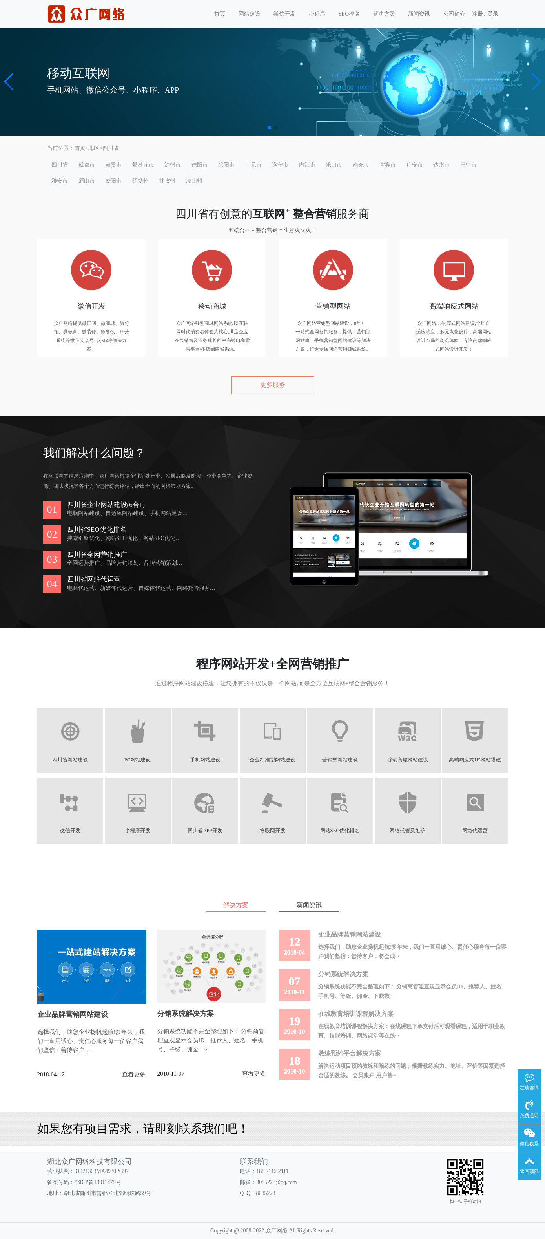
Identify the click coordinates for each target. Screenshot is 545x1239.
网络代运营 (475, 830)
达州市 (441, 165)
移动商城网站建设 (407, 760)
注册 (477, 14)
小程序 (317, 14)
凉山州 (194, 181)
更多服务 (272, 384)
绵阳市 (226, 165)
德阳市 (199, 165)
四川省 (110, 148)
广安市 (414, 165)
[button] (9, 81)
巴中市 (468, 165)
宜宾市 (387, 165)
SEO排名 (349, 14)
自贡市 (113, 165)
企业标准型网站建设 (272, 760)
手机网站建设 (205, 760)
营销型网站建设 (340, 760)
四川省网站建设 (70, 760)
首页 (219, 14)
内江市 (307, 165)
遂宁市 (280, 165)
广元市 (253, 165)
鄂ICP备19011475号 (98, 1182)
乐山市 (334, 165)
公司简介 (454, 14)
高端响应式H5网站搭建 (475, 760)
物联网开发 (272, 830)
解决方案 (384, 14)
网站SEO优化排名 (340, 830)
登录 (492, 14)
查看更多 (134, 1075)
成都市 (86, 165)
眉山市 (86, 181)
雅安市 (59, 181)
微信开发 (284, 14)
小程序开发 (137, 830)
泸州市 (172, 165)
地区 (93, 148)
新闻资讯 (419, 14)
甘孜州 (167, 181)
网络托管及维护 (407, 830)
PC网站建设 (137, 760)
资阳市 (113, 181)
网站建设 (250, 14)
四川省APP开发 (205, 830)
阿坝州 (140, 181)
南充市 (361, 165)
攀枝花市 (143, 165)
